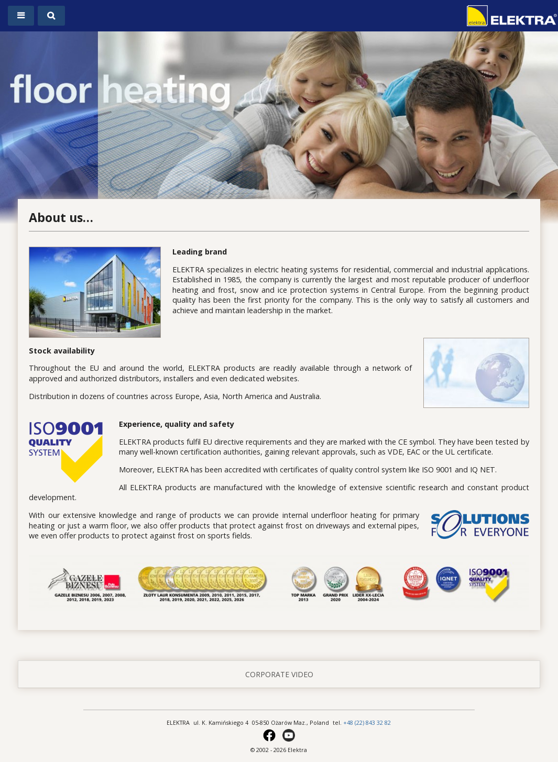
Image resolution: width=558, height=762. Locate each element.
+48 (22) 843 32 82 (367, 722)
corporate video (279, 674)
